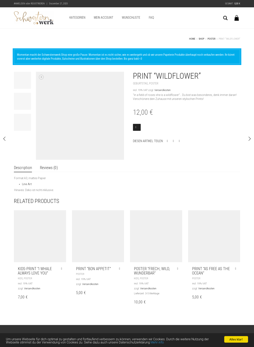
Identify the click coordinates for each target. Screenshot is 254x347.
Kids (20, 278)
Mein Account (103, 17)
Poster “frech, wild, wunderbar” (152, 270)
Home (192, 38)
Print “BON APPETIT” (93, 268)
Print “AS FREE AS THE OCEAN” (211, 270)
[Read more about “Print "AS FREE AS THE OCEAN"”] (236, 268)
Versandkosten (162, 90)
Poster (211, 38)
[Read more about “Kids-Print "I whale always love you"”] (62, 268)
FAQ (151, 17)
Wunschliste (131, 17)
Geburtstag (140, 83)
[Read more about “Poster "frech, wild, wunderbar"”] (178, 268)
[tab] (23, 168)
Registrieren (38, 3)
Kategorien (77, 17)
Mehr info (161, 344)
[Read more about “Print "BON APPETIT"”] (120, 268)
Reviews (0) (49, 167)
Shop (201, 38)
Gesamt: (232, 3)
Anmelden (19, 3)
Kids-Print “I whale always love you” (35, 270)
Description (23, 167)
